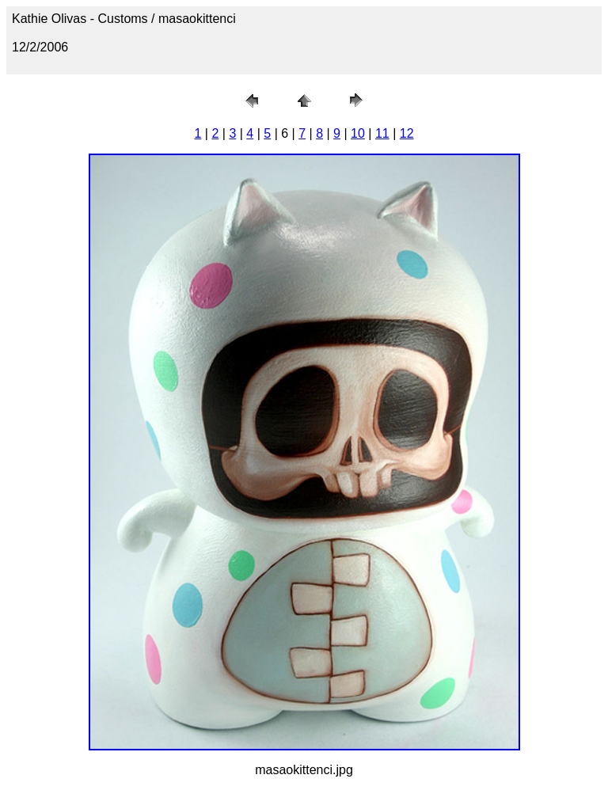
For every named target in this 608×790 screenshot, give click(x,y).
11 (382, 133)
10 (358, 133)
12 (407, 133)
